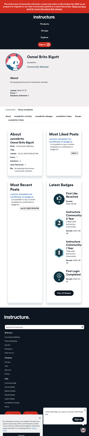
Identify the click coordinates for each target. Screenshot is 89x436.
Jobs (6, 366)
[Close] (39, 421)
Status (7, 407)
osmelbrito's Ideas (64, 116)
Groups (44, 30)
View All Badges (64, 293)
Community (11, 110)
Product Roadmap (11, 341)
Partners (7, 362)
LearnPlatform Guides (12, 403)
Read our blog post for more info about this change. (56, 7)
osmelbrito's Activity (23, 116)
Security (7, 345)
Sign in (42, 44)
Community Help (10, 383)
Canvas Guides (10, 387)
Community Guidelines (12, 337)
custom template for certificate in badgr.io (60, 140)
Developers (8, 349)
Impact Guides (10, 399)
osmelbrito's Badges (44, 116)
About (8, 116)
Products (44, 24)
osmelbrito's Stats (16, 120)
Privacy (7, 374)
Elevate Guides (10, 395)
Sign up (78, 419)
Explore (44, 37)
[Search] (44, 327)
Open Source (9, 353)
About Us (8, 370)
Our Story (30, 415)
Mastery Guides (10, 391)
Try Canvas (13, 415)
